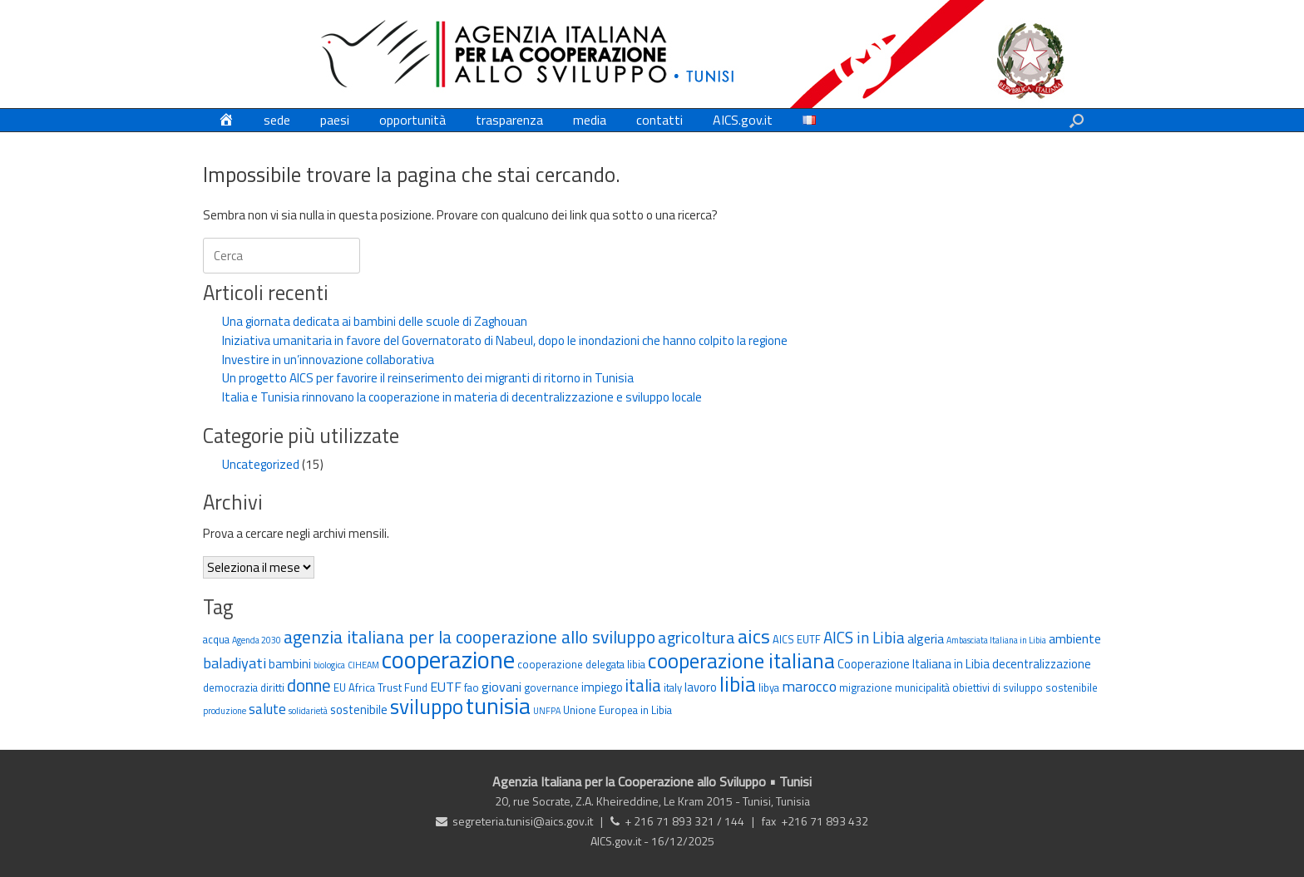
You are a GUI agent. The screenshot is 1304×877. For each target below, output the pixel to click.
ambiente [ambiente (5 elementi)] (1075, 638)
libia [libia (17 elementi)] (737, 684)
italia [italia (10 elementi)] (643, 685)
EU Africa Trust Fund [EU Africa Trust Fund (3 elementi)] (380, 687)
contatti (659, 120)
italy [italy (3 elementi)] (673, 687)
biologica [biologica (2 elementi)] (329, 665)
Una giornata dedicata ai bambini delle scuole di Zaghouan (374, 321)
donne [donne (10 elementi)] (309, 685)
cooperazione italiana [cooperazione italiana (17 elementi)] (741, 661)
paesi (334, 120)
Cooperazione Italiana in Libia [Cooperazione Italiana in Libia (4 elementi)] (913, 663)
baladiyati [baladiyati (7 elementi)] (234, 662)
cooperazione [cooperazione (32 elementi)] (448, 659)
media (589, 120)
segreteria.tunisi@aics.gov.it (522, 821)
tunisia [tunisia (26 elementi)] (498, 705)
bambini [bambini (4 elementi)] (290, 663)
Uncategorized (260, 464)
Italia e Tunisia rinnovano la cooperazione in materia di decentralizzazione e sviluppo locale (462, 396)
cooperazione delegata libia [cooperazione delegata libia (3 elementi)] (581, 664)
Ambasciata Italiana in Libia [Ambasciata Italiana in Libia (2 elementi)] (996, 640)
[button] (1076, 120)
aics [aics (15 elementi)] (754, 636)
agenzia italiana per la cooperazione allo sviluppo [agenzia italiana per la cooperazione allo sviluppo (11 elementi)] (469, 636)
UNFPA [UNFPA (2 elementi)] (547, 710)
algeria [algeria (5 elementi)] (925, 638)
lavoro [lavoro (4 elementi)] (700, 687)
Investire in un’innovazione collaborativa (328, 359)
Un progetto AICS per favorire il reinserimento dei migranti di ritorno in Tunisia (428, 377)
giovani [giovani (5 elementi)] (501, 687)
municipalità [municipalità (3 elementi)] (922, 687)
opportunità (412, 120)
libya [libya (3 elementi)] (768, 687)
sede (277, 120)
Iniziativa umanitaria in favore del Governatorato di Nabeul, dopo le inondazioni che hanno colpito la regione (505, 340)
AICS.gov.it (743, 120)
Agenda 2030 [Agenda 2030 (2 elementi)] (256, 640)
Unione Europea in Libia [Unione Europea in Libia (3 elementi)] (617, 710)
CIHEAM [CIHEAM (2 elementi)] (363, 665)
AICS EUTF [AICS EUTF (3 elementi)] (797, 639)
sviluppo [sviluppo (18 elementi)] (426, 706)
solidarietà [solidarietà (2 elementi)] (308, 710)
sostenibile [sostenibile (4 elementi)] (359, 709)
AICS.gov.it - (620, 841)
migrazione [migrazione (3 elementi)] (865, 687)
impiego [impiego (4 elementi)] (602, 687)
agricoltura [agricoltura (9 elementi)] (696, 637)
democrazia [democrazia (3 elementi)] (230, 687)
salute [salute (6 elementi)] (267, 708)
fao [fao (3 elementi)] (471, 687)
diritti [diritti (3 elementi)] (272, 687)
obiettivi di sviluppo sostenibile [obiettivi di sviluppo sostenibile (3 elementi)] (1025, 687)
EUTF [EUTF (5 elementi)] (446, 687)
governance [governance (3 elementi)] (551, 687)
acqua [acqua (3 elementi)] (216, 639)
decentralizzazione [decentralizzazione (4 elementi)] (1041, 663)
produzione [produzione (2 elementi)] (224, 710)
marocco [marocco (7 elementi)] (809, 685)
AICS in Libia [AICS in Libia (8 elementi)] (864, 637)
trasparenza (509, 120)
